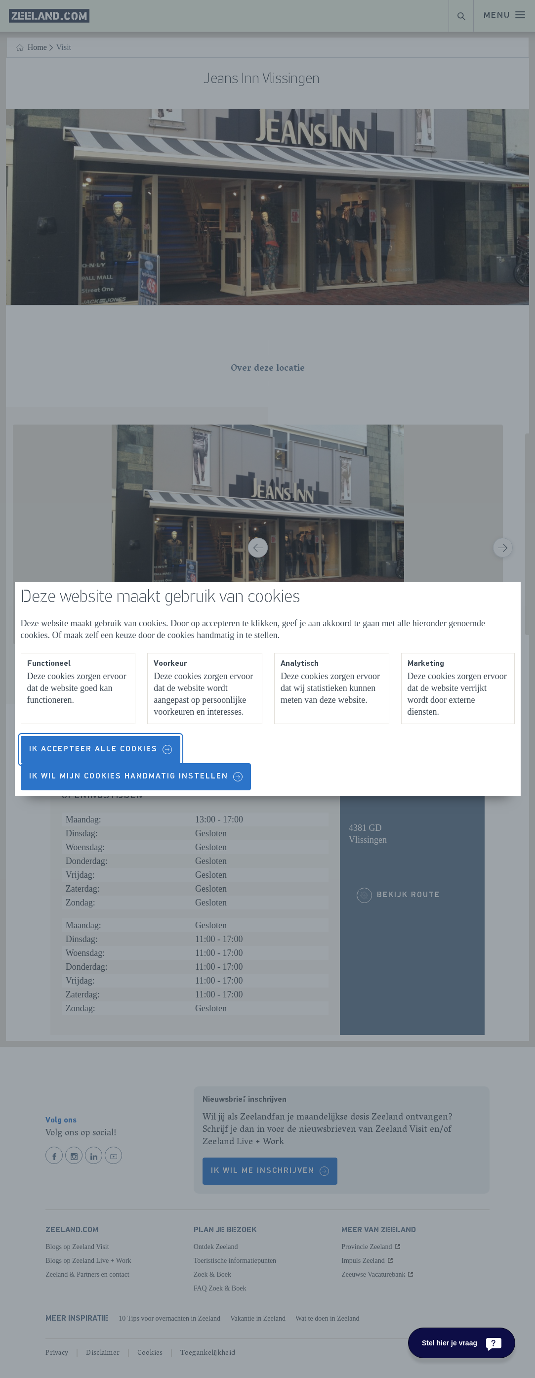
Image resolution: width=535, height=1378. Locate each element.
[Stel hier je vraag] (461, 1343)
